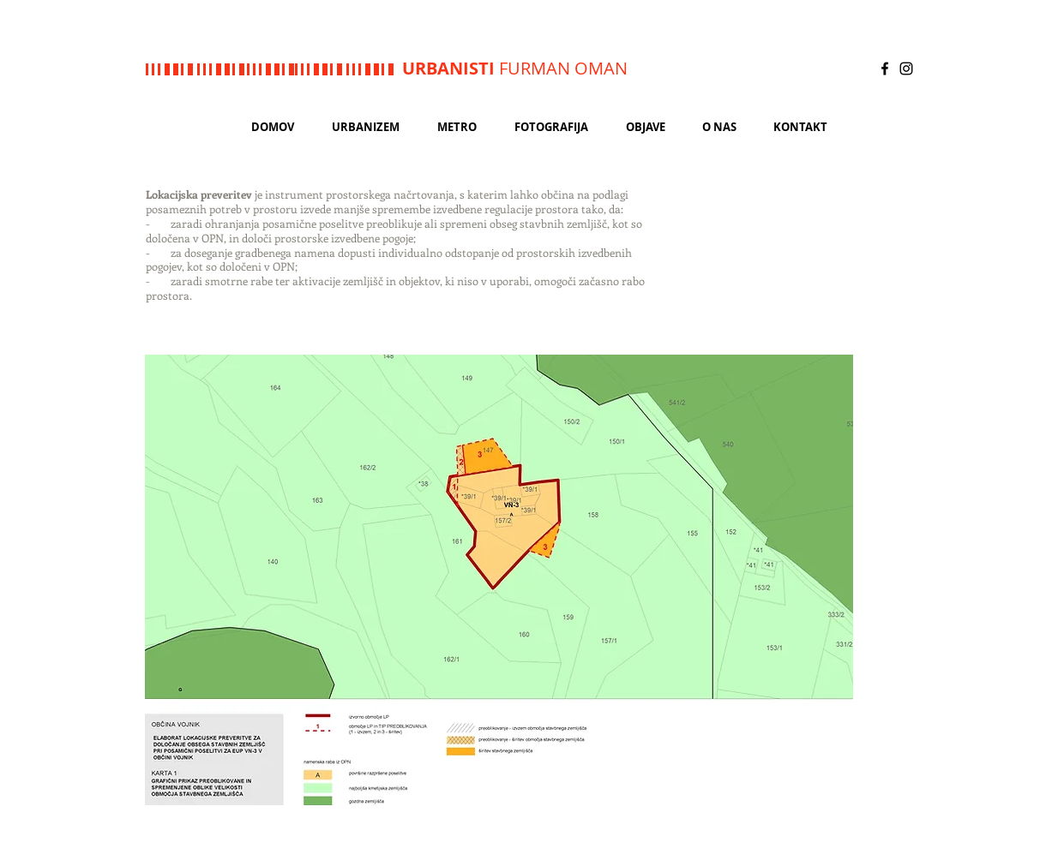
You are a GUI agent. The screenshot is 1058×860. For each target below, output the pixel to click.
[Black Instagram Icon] (906, 68)
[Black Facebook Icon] (884, 68)
